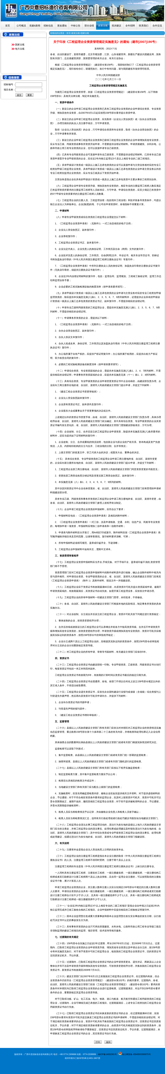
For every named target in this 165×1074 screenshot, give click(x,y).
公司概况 (21, 25)
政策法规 (103, 25)
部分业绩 (89, 25)
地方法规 (19, 48)
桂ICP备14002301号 (107, 1054)
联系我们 (143, 25)
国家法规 (19, 44)
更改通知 (62, 25)
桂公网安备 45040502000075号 (136, 1054)
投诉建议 (116, 25)
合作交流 (157, 25)
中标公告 (75, 25)
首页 (7, 25)
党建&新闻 (34, 25)
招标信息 (48, 25)
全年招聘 (130, 25)
